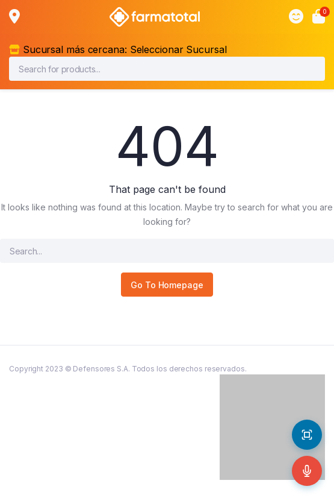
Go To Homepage (167, 285)
